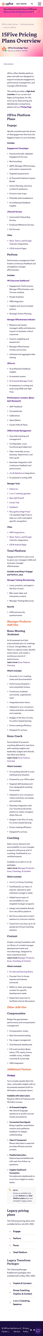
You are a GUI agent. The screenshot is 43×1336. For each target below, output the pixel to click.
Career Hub (14, 502)
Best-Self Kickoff (16, 498)
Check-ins (13, 489)
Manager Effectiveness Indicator (21, 319)
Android (18, 248)
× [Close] (39, 12)
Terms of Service (17, 1330)
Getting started (27, 24)
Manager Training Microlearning (20, 580)
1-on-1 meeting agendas (20, 493)
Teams (17, 241)
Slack (11, 241)
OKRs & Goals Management (19, 431)
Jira (11, 473)
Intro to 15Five (10, 27)
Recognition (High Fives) (19, 512)
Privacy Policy (26, 1330)
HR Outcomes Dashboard (18, 281)
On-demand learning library (21, 972)
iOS (10, 248)
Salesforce (19, 473)
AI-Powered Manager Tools (21, 381)
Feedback (13, 507)
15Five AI (11, 363)
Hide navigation (8, 64)
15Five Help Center (10, 24)
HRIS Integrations (16, 532)
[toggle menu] (39, 4)
